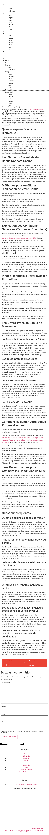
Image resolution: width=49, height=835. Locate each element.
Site (2, 722)
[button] (13, 661)
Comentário (5, 683)
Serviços (7, 13)
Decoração (8, 51)
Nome (3, 707)
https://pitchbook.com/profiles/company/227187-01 (19, 238)
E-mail (3, 714)
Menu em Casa (10, 47)
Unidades (11, 11)
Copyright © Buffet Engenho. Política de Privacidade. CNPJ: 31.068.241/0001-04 (24, 831)
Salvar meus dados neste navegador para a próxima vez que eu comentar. (22, 732)
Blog (6, 56)
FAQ (6, 54)
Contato (7, 58)
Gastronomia (9, 33)
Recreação (8, 31)
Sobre (10, 9)
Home (7, 2)
